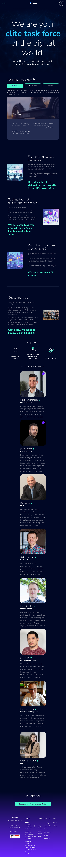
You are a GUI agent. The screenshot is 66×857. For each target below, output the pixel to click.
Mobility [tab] (15, 86)
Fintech (46, 829)
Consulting (47, 832)
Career (40, 836)
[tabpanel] (33, 114)
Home (40, 823)
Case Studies (40, 832)
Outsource (47, 838)
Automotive (47, 826)
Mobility (46, 823)
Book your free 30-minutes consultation (33, 804)
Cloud (46, 835)
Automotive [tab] (33, 86)
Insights (55, 826)
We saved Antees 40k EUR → (40, 274)
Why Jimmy (40, 827)
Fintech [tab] (51, 86)
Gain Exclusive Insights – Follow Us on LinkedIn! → (23, 331)
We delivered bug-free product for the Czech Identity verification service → (21, 229)
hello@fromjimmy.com (15, 820)
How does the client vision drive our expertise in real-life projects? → (42, 185)
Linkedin (55, 823)
